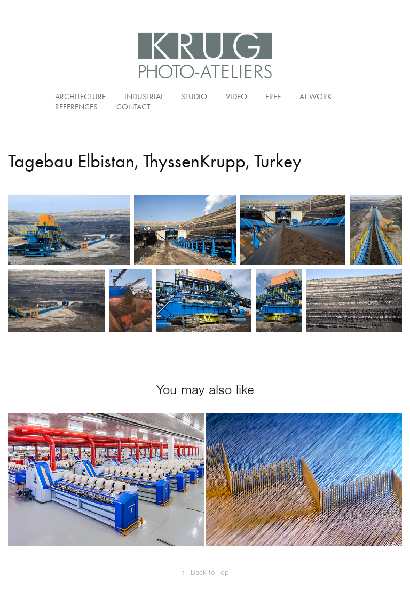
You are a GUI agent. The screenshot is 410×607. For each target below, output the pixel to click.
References (76, 106)
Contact (133, 106)
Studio (194, 96)
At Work (315, 96)
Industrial (143, 96)
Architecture (80, 96)
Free (273, 96)
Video (236, 96)
